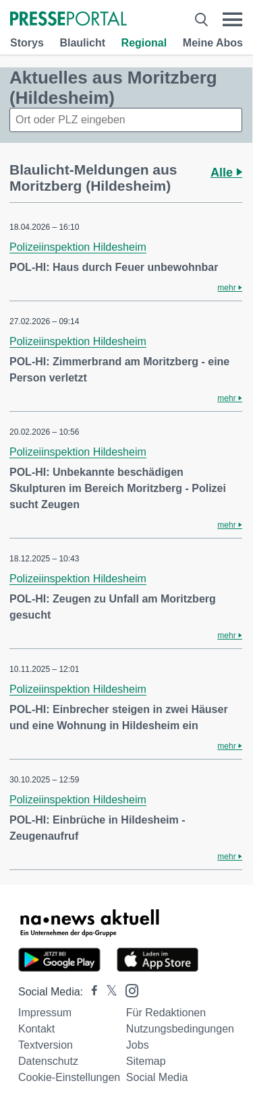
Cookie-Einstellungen (69, 1077)
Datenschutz (48, 1061)
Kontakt (36, 1029)
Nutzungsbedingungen (180, 1029)
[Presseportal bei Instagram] (127, 989)
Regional (144, 43)
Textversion (45, 1045)
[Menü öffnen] (232, 19)
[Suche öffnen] (201, 19)
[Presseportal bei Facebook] (90, 991)
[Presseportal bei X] (107, 991)
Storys (27, 43)
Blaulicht (82, 43)
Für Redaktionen (166, 1012)
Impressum (45, 1012)
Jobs (137, 1045)
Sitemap (146, 1061)
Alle (226, 172)
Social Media (157, 1077)
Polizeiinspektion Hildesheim (77, 247)
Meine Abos (213, 43)
